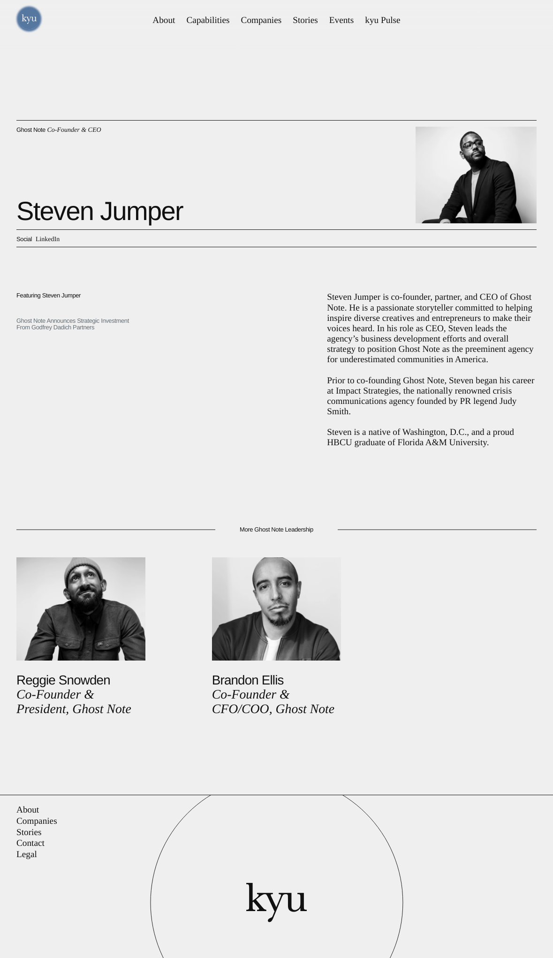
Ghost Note (30, 129)
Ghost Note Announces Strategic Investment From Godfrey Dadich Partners (72, 324)
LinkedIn (48, 239)
